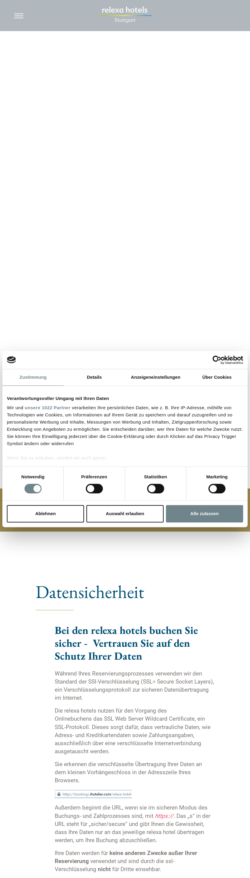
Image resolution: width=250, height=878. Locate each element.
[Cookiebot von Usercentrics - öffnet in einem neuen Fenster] (217, 359)
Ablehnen (45, 513)
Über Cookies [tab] (217, 377)
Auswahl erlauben (125, 513)
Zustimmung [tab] (33, 377)
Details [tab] (94, 377)
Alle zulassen (204, 513)
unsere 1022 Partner (48, 407)
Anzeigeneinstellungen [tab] (155, 377)
